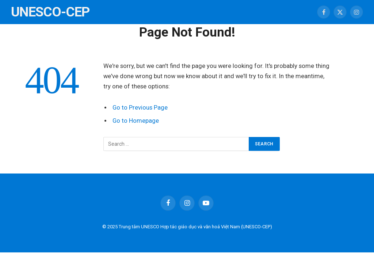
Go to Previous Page (140, 107)
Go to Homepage (135, 120)
